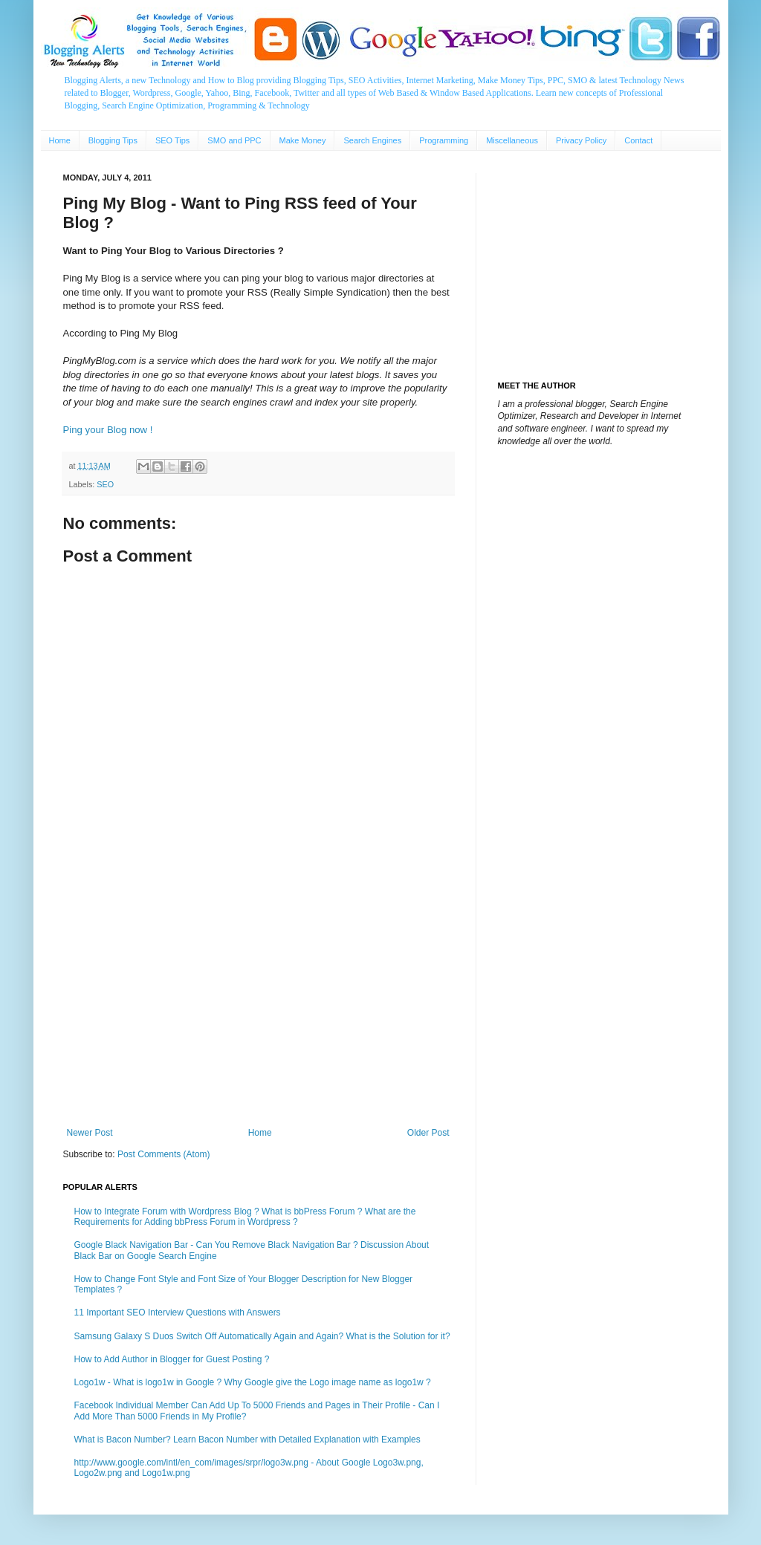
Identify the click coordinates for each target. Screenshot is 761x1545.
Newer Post (90, 1133)
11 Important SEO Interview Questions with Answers (177, 1312)
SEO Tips (172, 140)
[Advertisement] (258, 1005)
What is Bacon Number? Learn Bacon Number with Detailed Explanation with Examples (247, 1439)
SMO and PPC (234, 140)
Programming (443, 140)
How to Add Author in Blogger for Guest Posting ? (172, 1359)
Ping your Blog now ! (108, 429)
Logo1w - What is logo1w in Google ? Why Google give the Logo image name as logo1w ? (252, 1382)
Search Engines (372, 140)
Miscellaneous (512, 140)
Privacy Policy (581, 140)
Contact (638, 140)
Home (60, 140)
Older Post (428, 1133)
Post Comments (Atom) (163, 1154)
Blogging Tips (112, 140)
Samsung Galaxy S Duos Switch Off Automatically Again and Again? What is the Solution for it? (262, 1336)
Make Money (302, 140)
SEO (105, 484)
